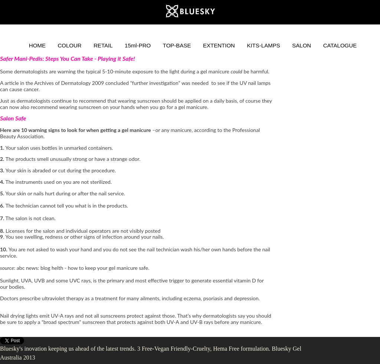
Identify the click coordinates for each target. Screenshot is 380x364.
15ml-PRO (138, 45)
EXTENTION (219, 45)
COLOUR (69, 45)
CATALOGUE (340, 45)
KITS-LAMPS (263, 45)
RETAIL (103, 45)
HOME (37, 45)
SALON (301, 45)
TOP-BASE (177, 45)
